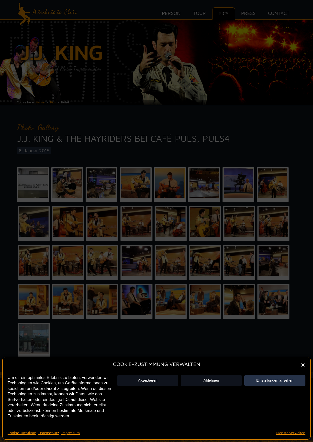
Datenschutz (48, 433)
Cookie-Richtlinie (22, 433)
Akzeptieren (147, 380)
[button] (303, 365)
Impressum (70, 433)
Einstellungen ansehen (274, 380)
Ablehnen (211, 380)
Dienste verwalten (290, 433)
